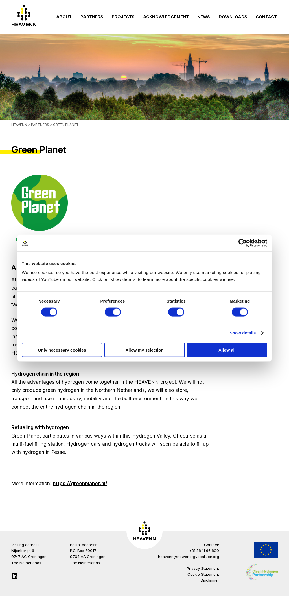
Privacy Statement (203, 568)
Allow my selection (144, 349)
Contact (266, 16)
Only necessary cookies (62, 349)
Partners (91, 16)
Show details (243, 332)
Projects (123, 16)
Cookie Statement (203, 574)
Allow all (227, 349)
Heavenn (19, 125)
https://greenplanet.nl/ (80, 483)
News (203, 16)
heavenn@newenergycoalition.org (188, 556)
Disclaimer (210, 580)
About (64, 16)
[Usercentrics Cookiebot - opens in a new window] (242, 243)
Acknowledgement (166, 16)
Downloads (233, 16)
